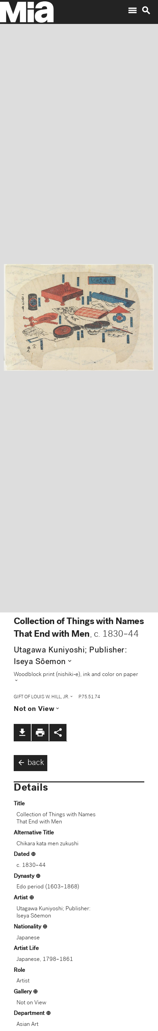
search (146, 10)
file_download (22, 732)
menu (132, 10)
